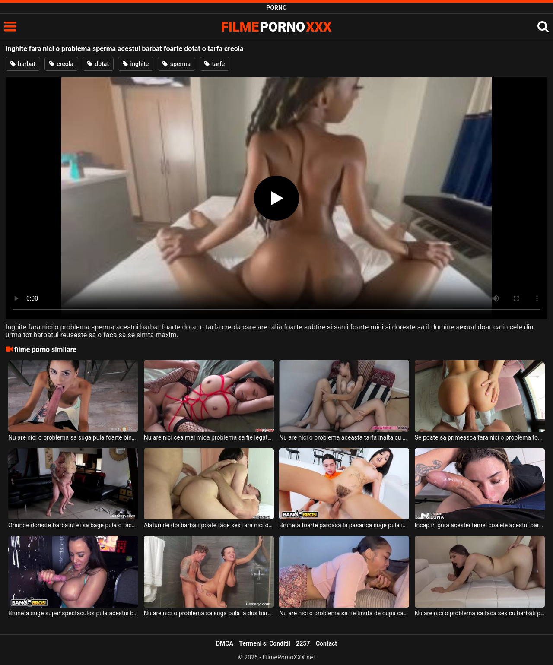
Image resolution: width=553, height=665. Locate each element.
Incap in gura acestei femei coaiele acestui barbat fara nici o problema (480, 525)
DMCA (224, 643)
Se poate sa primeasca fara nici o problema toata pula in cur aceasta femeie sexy (480, 437)
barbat (22, 63)
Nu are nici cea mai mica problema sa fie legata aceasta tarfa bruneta (209, 437)
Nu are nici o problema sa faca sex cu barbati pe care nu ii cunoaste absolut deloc (480, 613)
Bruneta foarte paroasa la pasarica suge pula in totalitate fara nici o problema (344, 525)
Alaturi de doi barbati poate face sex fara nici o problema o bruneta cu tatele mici (209, 525)
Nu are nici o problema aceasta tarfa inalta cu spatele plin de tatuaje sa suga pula (344, 437)
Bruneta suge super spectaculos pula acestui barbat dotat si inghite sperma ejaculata (73, 613)
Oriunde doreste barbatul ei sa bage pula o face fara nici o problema (73, 525)
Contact (326, 643)
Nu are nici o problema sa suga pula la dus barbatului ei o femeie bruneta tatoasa (209, 613)
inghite (136, 63)
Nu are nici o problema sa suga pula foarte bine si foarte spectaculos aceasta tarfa (73, 437)
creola (61, 63)
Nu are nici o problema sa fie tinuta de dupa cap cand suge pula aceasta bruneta (344, 613)
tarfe (214, 63)
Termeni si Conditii (264, 643)
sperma (176, 63)
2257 (303, 643)
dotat (98, 63)
